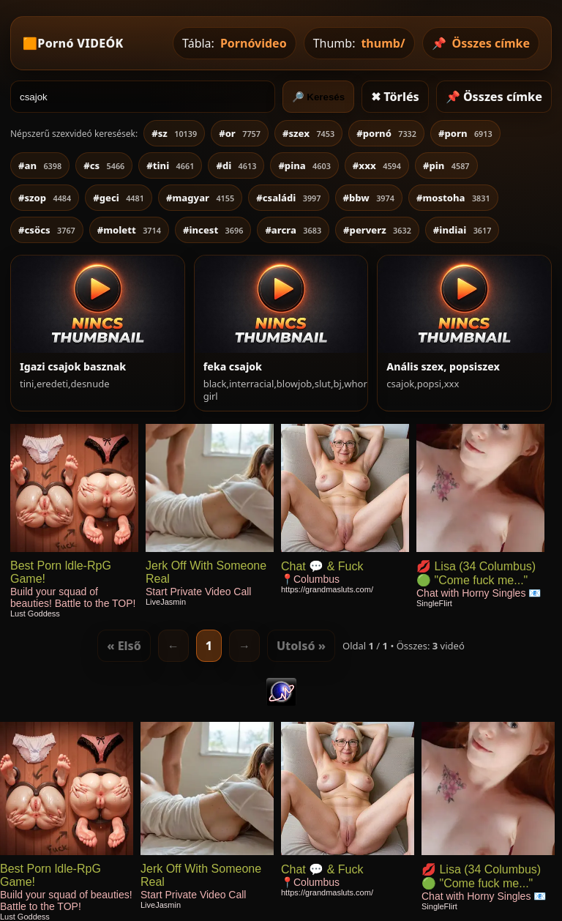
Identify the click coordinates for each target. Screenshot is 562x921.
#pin (446, 165)
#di (236, 165)
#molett (129, 229)
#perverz (377, 229)
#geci (118, 197)
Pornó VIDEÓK (80, 43)
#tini (170, 165)
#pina (304, 165)
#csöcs (46, 229)
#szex (308, 133)
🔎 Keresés (318, 97)
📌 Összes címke (494, 97)
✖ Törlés (395, 97)
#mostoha (453, 197)
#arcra (293, 229)
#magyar (200, 197)
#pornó (386, 133)
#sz (174, 133)
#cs (103, 165)
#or (240, 133)
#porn (465, 133)
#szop (44, 197)
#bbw (368, 197)
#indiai (462, 229)
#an (39, 165)
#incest (213, 229)
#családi (288, 197)
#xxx (377, 165)
